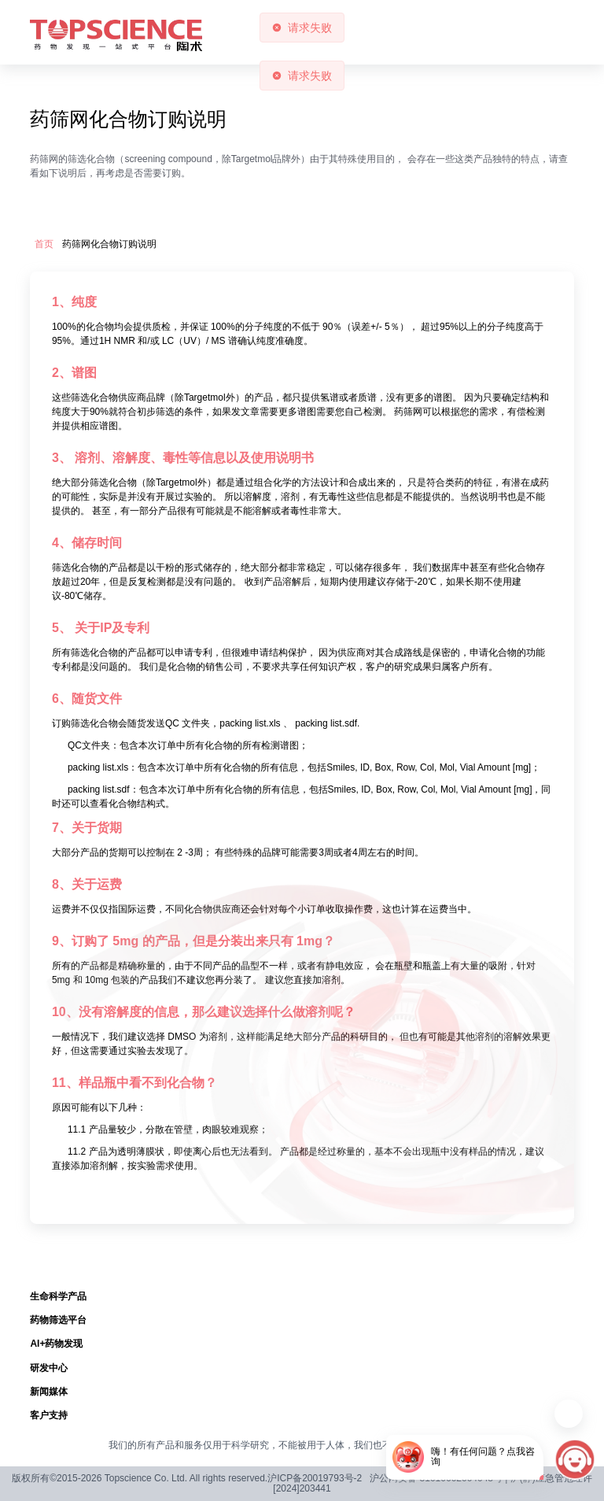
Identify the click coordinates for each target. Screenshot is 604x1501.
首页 (44, 244)
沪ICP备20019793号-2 (314, 1478)
